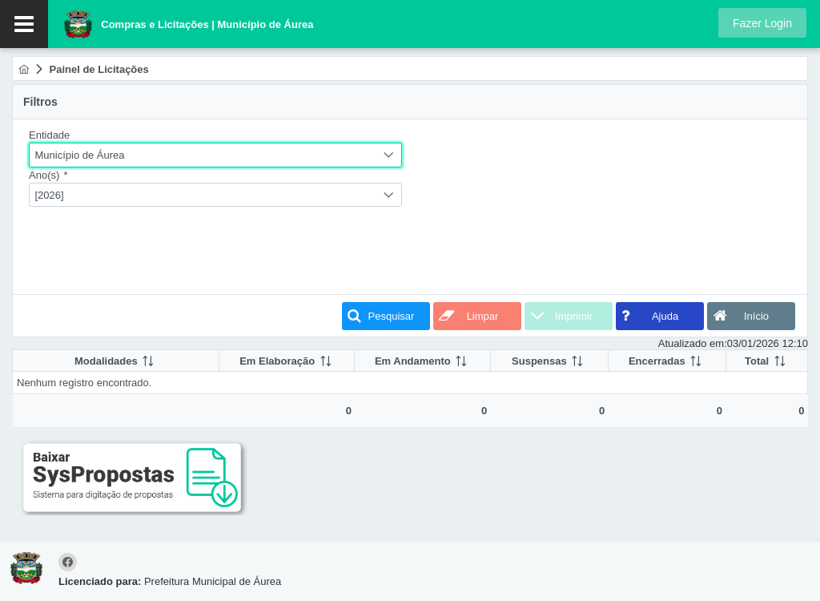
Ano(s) (48, 175)
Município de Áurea (80, 155)
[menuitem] (23, 69)
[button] (762, 23)
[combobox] (215, 155)
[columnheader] (116, 361)
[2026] (49, 195)
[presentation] (150, 253)
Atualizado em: (692, 343)
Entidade (49, 135)
